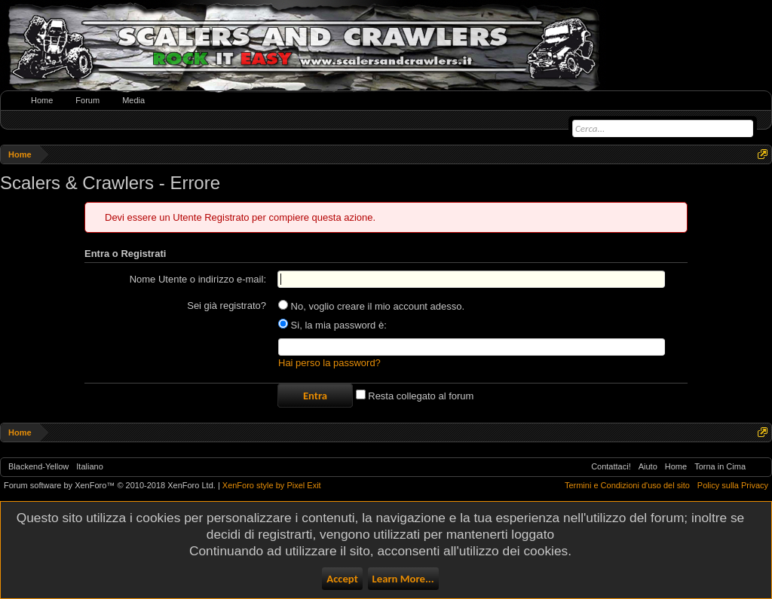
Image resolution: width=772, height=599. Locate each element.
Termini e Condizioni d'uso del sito (627, 485)
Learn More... (403, 578)
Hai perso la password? (329, 362)
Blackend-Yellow (38, 466)
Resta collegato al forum (415, 396)
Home (42, 100)
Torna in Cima (720, 466)
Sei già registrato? (226, 305)
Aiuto (648, 466)
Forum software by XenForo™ (110, 485)
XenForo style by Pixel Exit (271, 485)
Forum (87, 100)
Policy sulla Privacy (732, 485)
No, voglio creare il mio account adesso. (371, 306)
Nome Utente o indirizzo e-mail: (198, 279)
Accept (341, 578)
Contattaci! (611, 466)
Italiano (89, 466)
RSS (758, 467)
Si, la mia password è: (332, 325)
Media (133, 100)
